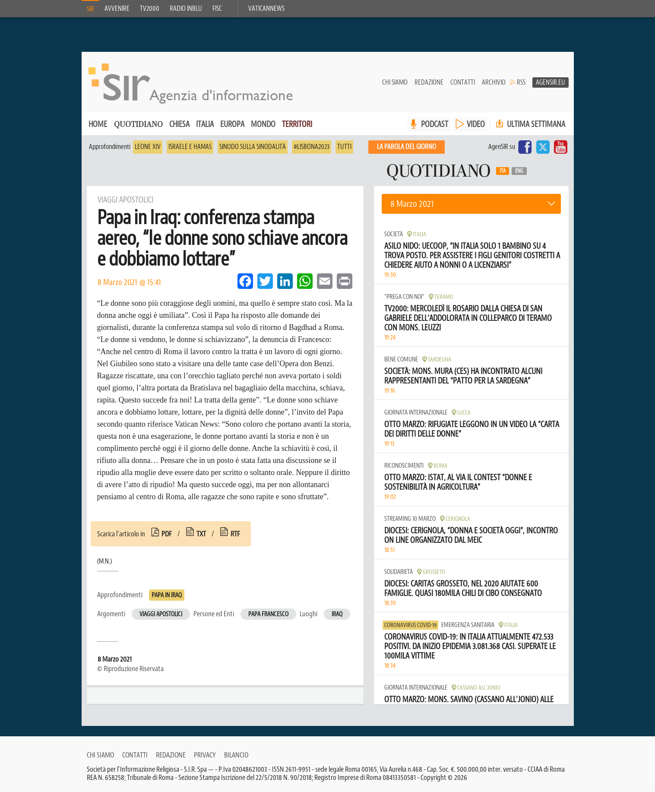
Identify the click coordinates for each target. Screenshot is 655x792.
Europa (232, 124)
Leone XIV (148, 147)
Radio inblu (186, 8)
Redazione (429, 82)
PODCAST (434, 124)
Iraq (337, 614)
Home (98, 124)
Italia (205, 124)
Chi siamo (395, 82)
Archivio (494, 82)
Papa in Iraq (167, 595)
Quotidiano (138, 125)
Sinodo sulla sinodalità (252, 147)
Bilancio (236, 755)
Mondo (263, 124)
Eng (519, 171)
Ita (503, 171)
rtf (235, 534)
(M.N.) (104, 561)
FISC (217, 8)
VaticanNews (266, 8)
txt (201, 534)
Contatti (462, 82)
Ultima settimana (529, 124)
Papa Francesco (268, 614)
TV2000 (149, 8)
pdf (166, 534)
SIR (90, 9)
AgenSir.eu (550, 82)
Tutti (344, 147)
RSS (521, 82)
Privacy (205, 755)
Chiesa (179, 124)
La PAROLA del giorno (406, 147)
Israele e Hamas (190, 147)
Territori (297, 124)
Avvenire (117, 8)
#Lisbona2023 (311, 147)
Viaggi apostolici (160, 614)
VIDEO (476, 124)
